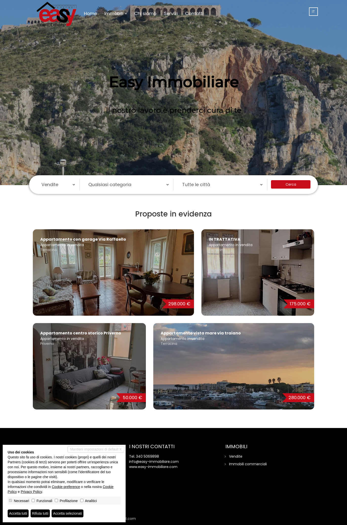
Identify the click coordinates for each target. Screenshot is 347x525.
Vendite (235, 456)
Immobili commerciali (248, 464)
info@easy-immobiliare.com (154, 461)
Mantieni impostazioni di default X (96, 449)
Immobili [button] (115, 13)
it (313, 11)
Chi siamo (145, 13)
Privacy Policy (31, 492)
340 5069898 (147, 456)
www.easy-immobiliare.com (153, 466)
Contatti (194, 13)
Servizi (171, 13)
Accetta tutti (18, 513)
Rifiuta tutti (40, 513)
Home (90, 13)
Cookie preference (66, 487)
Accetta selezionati (67, 513)
